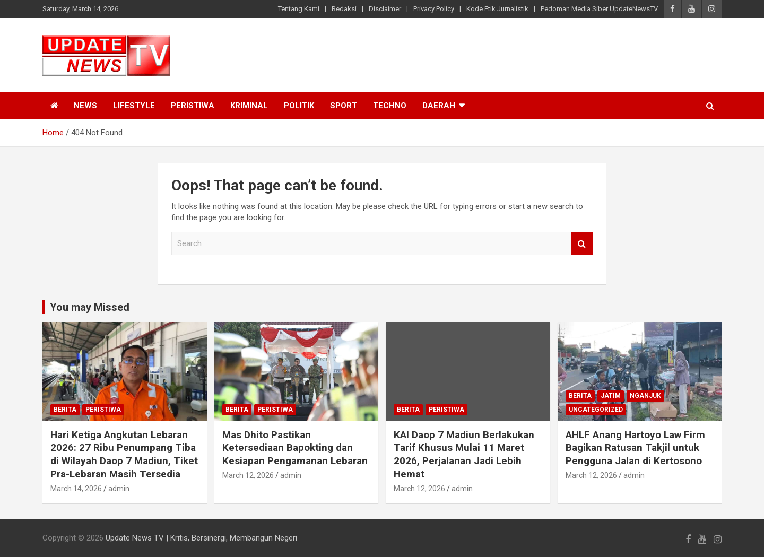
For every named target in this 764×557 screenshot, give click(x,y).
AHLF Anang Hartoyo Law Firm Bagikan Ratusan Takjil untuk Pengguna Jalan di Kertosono (635, 448)
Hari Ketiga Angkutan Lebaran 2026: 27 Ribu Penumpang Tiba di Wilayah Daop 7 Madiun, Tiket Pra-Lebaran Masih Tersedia (124, 454)
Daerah (438, 105)
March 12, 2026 (248, 475)
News (85, 105)
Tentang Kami (298, 9)
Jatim (611, 395)
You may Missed (89, 307)
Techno (389, 105)
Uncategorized (596, 409)
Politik (299, 105)
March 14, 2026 (76, 488)
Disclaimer (385, 9)
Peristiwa (192, 105)
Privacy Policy (433, 9)
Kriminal (249, 105)
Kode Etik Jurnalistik (497, 9)
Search (582, 244)
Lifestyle (134, 105)
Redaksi (344, 9)
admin (118, 488)
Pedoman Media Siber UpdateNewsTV (599, 9)
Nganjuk (645, 395)
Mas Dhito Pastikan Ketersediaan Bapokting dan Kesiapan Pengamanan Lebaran (295, 448)
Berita (65, 409)
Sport (343, 105)
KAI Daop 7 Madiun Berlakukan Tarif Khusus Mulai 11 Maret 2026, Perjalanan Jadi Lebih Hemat (464, 454)
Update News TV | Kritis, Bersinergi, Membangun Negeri (201, 538)
